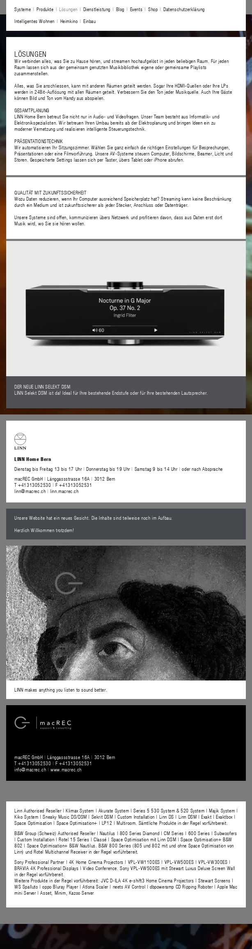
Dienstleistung (96, 9)
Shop (153, 9)
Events (136, 9)
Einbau (89, 21)
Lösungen (68, 9)
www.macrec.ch (66, 769)
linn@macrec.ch (30, 491)
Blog (120, 9)
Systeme (22, 9)
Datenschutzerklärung (184, 9)
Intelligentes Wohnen (34, 21)
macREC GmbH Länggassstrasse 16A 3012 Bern (64, 478)
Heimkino (69, 21)
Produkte (45, 9)
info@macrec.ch (30, 769)
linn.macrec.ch (64, 491)
